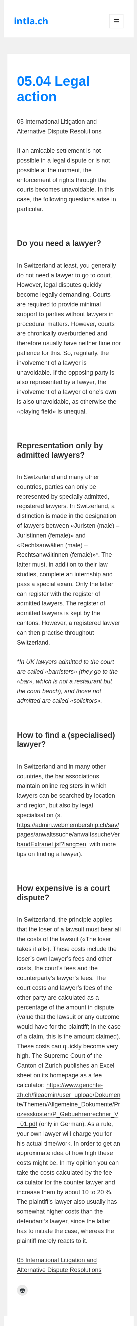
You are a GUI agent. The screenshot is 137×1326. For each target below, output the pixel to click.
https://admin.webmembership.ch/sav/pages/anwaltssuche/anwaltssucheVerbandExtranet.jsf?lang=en (68, 835)
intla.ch (31, 21)
